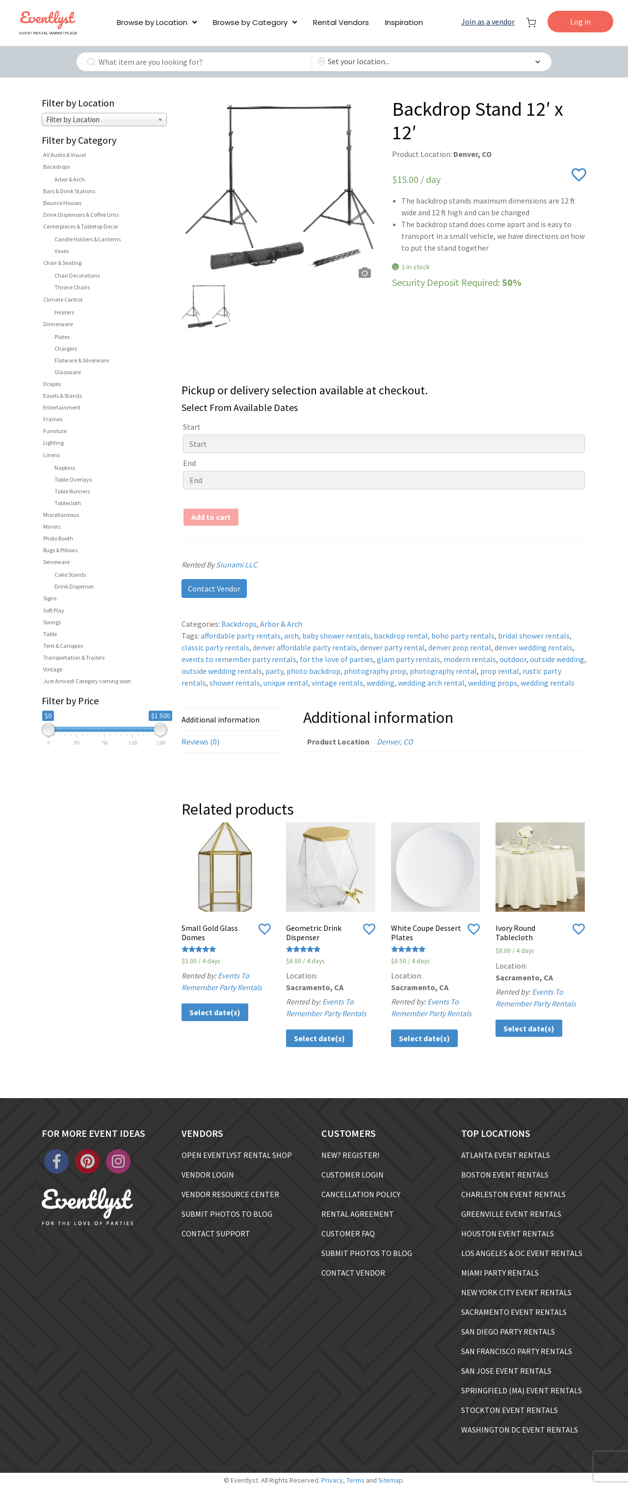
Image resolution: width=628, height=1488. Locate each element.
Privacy (332, 1480)
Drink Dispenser (74, 586)
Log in (580, 21)
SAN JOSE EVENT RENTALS (506, 1371)
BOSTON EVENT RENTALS (505, 1175)
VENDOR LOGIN (208, 1175)
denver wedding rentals (534, 647)
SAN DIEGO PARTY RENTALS (508, 1331)
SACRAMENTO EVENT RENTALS (514, 1312)
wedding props (492, 683)
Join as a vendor (488, 21)
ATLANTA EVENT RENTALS (505, 1155)
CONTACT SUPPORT (216, 1233)
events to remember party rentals (239, 659)
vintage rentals (337, 683)
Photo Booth (58, 538)
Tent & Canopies (63, 645)
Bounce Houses (62, 202)
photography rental (443, 671)
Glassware (67, 372)
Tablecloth (67, 503)
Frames (52, 419)
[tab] (233, 719)
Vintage (52, 669)
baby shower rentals (336, 636)
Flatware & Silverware (81, 360)
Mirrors (51, 526)
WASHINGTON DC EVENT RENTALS (519, 1430)
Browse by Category (250, 22)
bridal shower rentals (534, 636)
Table (50, 634)
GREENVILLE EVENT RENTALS (511, 1214)
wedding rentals (548, 683)
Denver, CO (395, 741)
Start (192, 427)
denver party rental (392, 647)
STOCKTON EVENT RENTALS (509, 1410)
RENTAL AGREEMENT (357, 1214)
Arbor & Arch (69, 179)
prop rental (499, 671)
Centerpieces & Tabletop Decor (80, 226)
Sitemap (390, 1480)
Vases (61, 251)
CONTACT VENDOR (353, 1273)
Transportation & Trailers (74, 657)
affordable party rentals (241, 636)
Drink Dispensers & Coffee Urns (81, 214)
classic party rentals (215, 647)
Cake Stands (70, 574)
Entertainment (61, 407)
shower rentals (234, 683)
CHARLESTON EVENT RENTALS (513, 1194)
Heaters (64, 312)
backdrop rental (401, 636)
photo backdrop (313, 671)
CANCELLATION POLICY (360, 1194)
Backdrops (56, 166)
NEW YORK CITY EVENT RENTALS (516, 1292)
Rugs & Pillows (60, 550)
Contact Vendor (214, 588)
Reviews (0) (200, 741)
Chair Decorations (77, 275)
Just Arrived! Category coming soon (87, 681)
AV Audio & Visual (64, 154)
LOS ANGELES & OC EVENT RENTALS (521, 1253)
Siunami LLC (249, 564)
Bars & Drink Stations (69, 191)
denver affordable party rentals (305, 647)
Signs (49, 598)
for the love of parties (336, 659)
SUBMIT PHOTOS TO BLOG (227, 1214)
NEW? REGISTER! (350, 1155)
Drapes (52, 383)
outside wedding (557, 659)
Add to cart (211, 517)
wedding (380, 683)
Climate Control (62, 299)
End (189, 463)
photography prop (375, 671)
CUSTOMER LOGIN (352, 1175)
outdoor (512, 659)
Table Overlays (73, 479)
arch (291, 636)
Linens (51, 455)
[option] (279, 190)
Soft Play (53, 610)
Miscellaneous (61, 514)
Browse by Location (152, 22)
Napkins (64, 467)
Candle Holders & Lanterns (87, 239)
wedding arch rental (431, 683)
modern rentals (470, 659)
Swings (52, 622)
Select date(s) (214, 1012)
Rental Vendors (341, 22)
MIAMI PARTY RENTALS (500, 1273)
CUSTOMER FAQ (348, 1233)
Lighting (53, 442)
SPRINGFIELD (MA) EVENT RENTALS (521, 1390)
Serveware (56, 561)
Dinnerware (58, 324)
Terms (355, 1480)
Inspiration (404, 22)
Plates (62, 336)
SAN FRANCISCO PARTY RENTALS (516, 1351)
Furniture (55, 431)
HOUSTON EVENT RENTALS (507, 1233)
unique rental (285, 683)
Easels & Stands (62, 395)
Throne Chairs (72, 287)
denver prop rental (459, 647)
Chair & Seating (62, 262)
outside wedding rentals (222, 671)
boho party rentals (463, 636)
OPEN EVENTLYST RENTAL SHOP (237, 1155)
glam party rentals (408, 659)
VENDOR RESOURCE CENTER (230, 1194)
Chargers (65, 348)
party (274, 671)
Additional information (221, 719)
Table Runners (72, 491)
